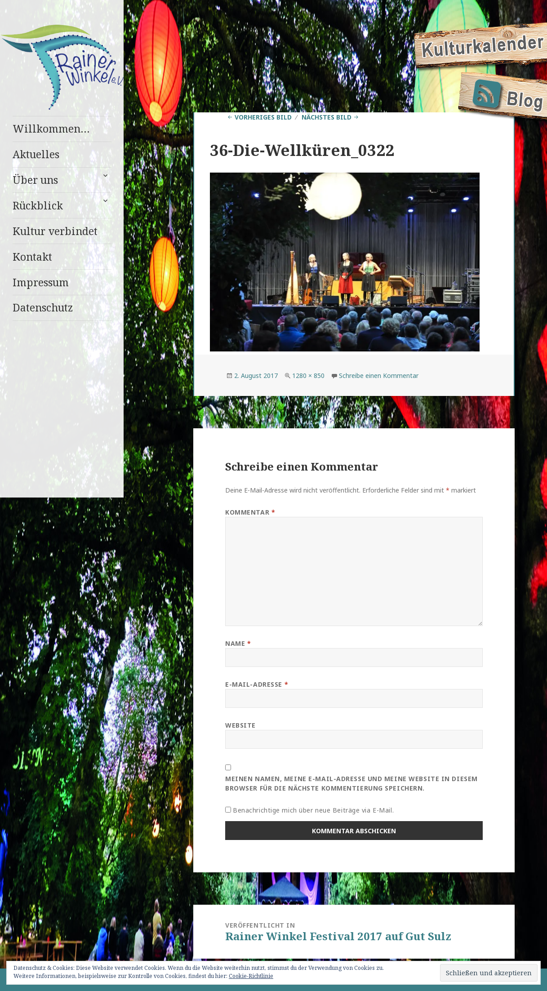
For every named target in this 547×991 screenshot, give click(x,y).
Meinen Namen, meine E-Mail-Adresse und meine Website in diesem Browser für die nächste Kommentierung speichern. (351, 783)
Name (238, 643)
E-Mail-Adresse (256, 684)
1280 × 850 (308, 375)
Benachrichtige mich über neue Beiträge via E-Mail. (313, 810)
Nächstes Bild (326, 117)
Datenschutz (43, 307)
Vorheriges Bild (263, 117)
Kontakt (32, 256)
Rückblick (38, 205)
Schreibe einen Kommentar (378, 375)
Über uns (35, 180)
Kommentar (250, 512)
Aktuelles (36, 154)
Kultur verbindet (55, 231)
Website (240, 725)
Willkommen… (51, 128)
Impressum (41, 282)
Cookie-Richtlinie (251, 976)
